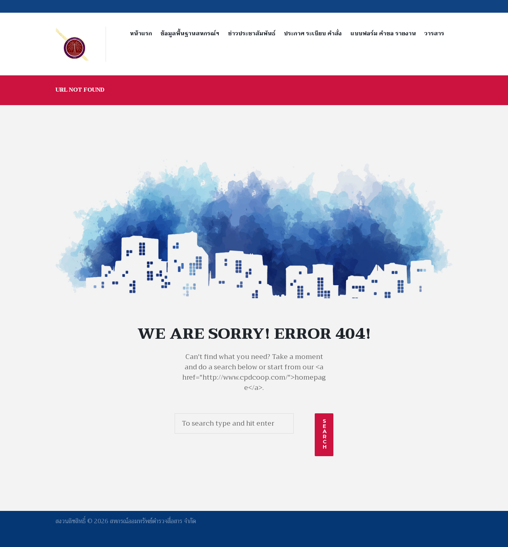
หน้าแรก (141, 33)
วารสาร (434, 33)
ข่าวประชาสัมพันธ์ (251, 33)
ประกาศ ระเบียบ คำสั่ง (313, 33)
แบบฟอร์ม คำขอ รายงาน (383, 33)
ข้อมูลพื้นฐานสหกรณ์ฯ (189, 33)
